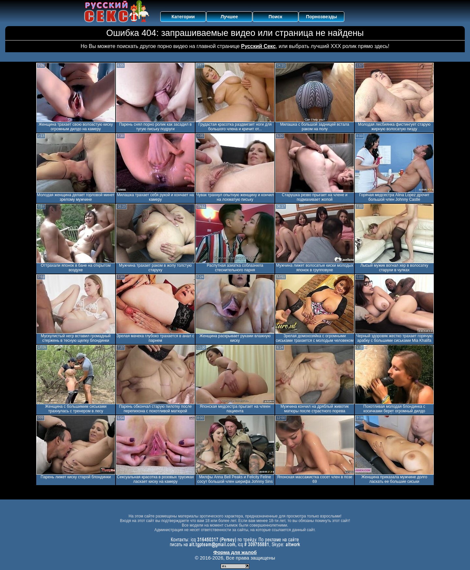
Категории (183, 16)
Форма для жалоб (235, 552)
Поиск (275, 16)
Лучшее (229, 16)
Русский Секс (258, 46)
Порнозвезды (321, 16)
